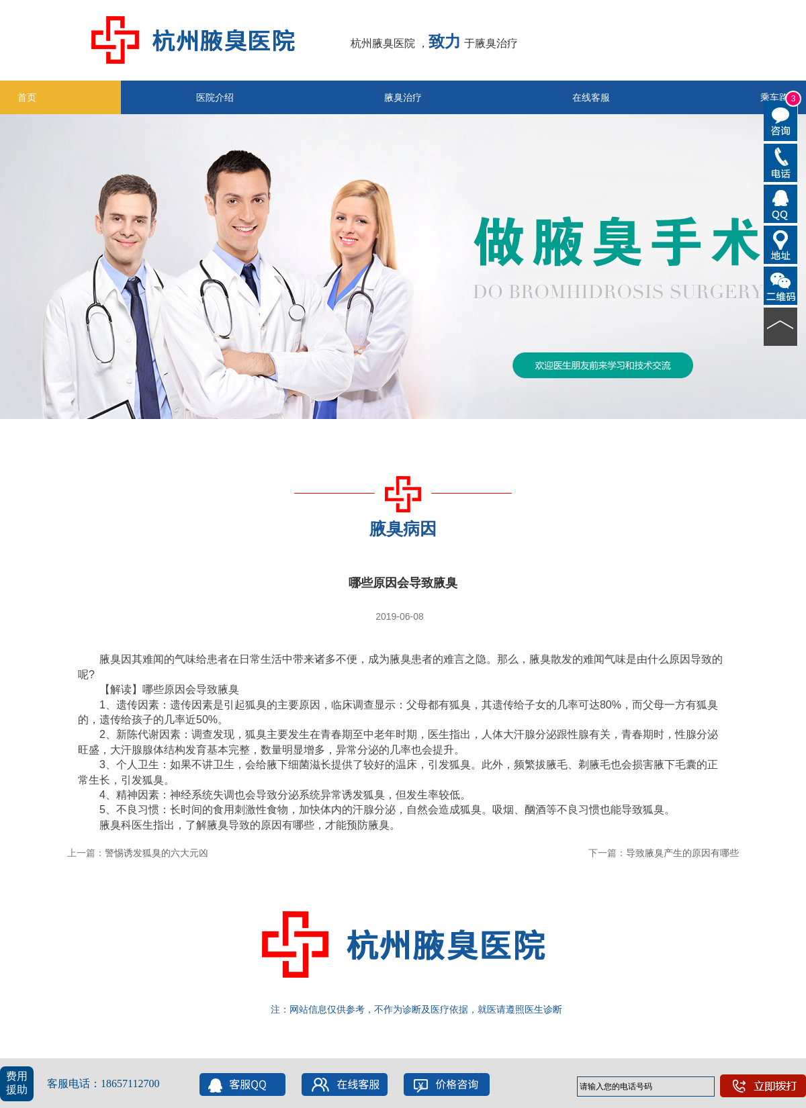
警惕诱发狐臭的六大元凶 (156, 852)
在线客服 (591, 97)
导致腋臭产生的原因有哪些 (682, 852)
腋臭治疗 (403, 97)
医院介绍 (215, 97)
